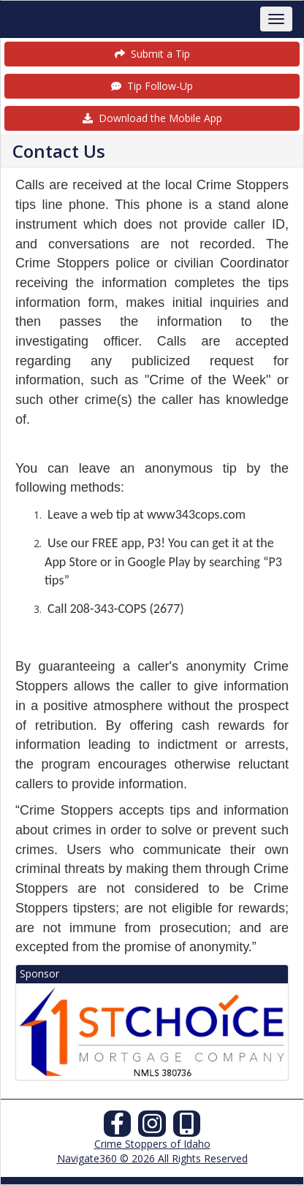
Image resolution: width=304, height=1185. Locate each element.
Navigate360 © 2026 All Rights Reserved (152, 1158)
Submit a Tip (152, 54)
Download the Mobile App (152, 118)
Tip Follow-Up (152, 86)
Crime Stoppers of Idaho (152, 1144)
